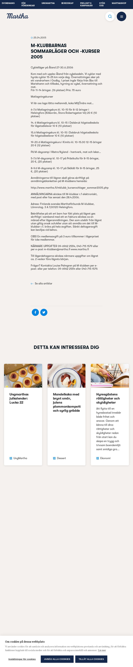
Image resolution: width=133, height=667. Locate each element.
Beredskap (67, 3)
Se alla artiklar (41, 283)
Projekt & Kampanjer (86, 4)
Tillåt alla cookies (91, 659)
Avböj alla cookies (57, 659)
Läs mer (102, 650)
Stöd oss (102, 4)
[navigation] (17, 16)
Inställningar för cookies (22, 659)
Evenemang (8, 3)
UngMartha (48, 3)
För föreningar (28, 4)
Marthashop (119, 3)
